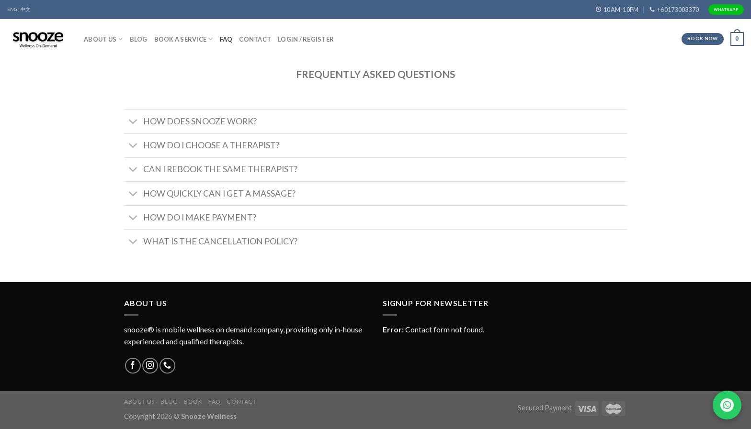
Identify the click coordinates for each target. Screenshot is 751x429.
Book (193, 401)
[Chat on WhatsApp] (727, 405)
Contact (255, 39)
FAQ (226, 39)
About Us (103, 39)
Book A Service (183, 39)
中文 (25, 9)
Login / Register (306, 39)
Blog (139, 39)
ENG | (13, 9)
